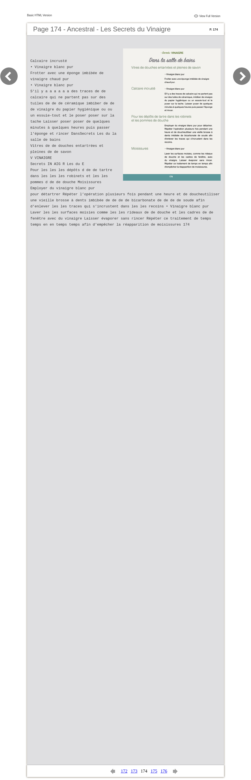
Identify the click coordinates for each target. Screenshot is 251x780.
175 (154, 771)
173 (134, 771)
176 (164, 771)
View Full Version (209, 16)
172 (124, 771)
